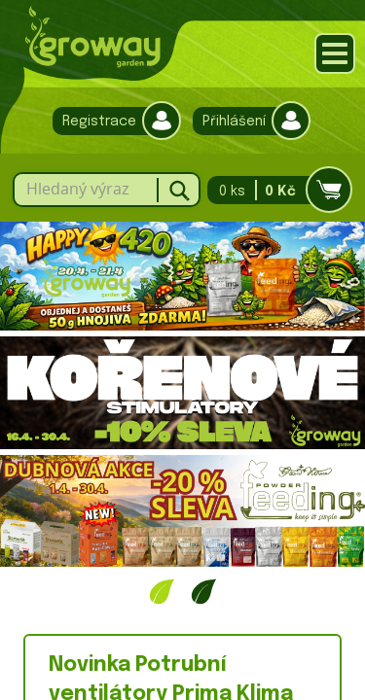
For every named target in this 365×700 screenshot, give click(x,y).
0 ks (274, 190)
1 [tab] (162, 591)
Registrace (112, 121)
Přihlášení (246, 121)
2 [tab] (204, 591)
